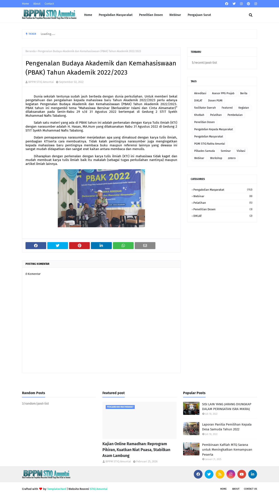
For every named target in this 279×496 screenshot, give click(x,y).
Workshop (216, 158)
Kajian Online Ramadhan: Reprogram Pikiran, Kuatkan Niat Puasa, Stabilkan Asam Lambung (136, 449)
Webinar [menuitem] (175, 15)
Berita (243, 93)
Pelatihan (216, 114)
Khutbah (199, 114)
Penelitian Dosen (204, 122)
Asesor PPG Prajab (223, 93)
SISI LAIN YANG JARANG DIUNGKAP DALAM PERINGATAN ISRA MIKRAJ (226, 406)
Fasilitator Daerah (205, 107)
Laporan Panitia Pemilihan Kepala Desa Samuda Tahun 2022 (227, 426)
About (36, 3)
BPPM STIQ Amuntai (41, 82)
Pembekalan (235, 114)
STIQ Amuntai (98, 489)
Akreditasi (200, 93)
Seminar (226, 150)
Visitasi (241, 150)
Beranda (31, 51)
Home (25, 3)
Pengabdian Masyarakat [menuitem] (116, 15)
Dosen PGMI (215, 100)
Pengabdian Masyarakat (208, 136)
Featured (227, 107)
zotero (232, 158)
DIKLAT (198, 100)
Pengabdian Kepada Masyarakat (213, 129)
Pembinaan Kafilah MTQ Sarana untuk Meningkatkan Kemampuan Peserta (227, 450)
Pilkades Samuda (204, 150)
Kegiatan (243, 107)
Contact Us (250, 488)
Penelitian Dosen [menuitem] (151, 15)
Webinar (199, 158)
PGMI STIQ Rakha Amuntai (209, 143)
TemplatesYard (56, 489)
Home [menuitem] (88, 15)
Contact (49, 3)
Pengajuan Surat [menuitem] (199, 15)
